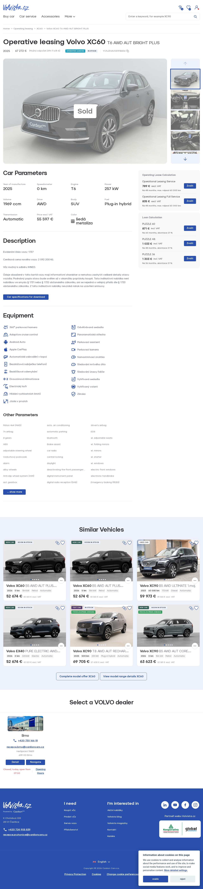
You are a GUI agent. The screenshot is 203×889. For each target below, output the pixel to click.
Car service (28, 16)
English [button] (99, 861)
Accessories (50, 16)
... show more (14, 492)
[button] (197, 7)
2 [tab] (32, 579)
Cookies (96, 874)
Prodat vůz (70, 816)
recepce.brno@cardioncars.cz (25, 747)
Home (6, 28)
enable (155, 879)
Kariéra (111, 836)
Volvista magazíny (117, 823)
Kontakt (111, 829)
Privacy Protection (75, 874)
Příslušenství (71, 829)
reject (182, 879)
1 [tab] (30, 579)
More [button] (68, 16)
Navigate (35, 762)
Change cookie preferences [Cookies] (123, 874)
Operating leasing (23, 28)
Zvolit (190, 185)
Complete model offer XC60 (77, 676)
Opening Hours (41, 771)
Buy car (8, 16)
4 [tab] (36, 579)
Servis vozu (70, 823)
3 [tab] (34, 579)
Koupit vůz (69, 810)
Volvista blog (114, 816)
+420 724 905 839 (16, 830)
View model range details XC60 (123, 676)
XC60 (40, 28)
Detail (15, 762)
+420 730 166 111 (25, 740)
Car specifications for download (26, 297)
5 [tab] (38, 579)
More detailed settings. (176, 870)
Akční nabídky (115, 810)
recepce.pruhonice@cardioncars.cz (25, 834)
